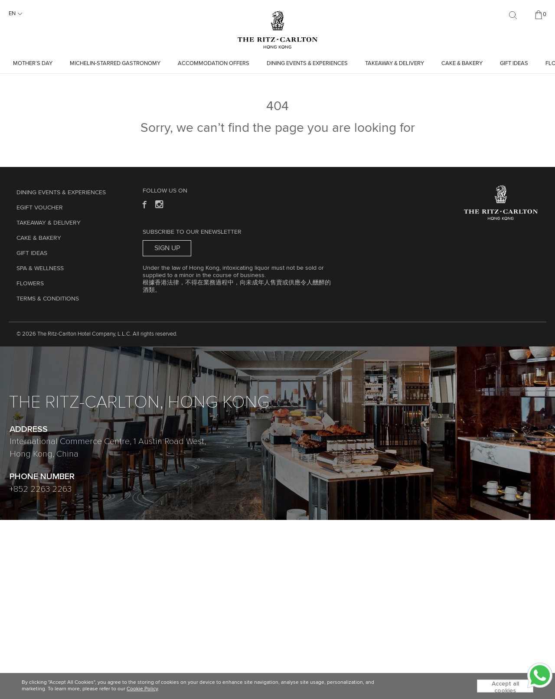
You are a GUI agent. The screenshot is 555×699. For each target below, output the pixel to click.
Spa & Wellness (40, 268)
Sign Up (167, 248)
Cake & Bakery (462, 63)
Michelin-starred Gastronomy (115, 63)
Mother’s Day (32, 63)
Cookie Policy (142, 689)
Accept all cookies (505, 686)
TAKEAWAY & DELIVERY (394, 63)
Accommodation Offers (213, 63)
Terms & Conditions (47, 299)
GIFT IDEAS (514, 63)
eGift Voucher (39, 208)
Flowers (30, 284)
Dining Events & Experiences (307, 63)
